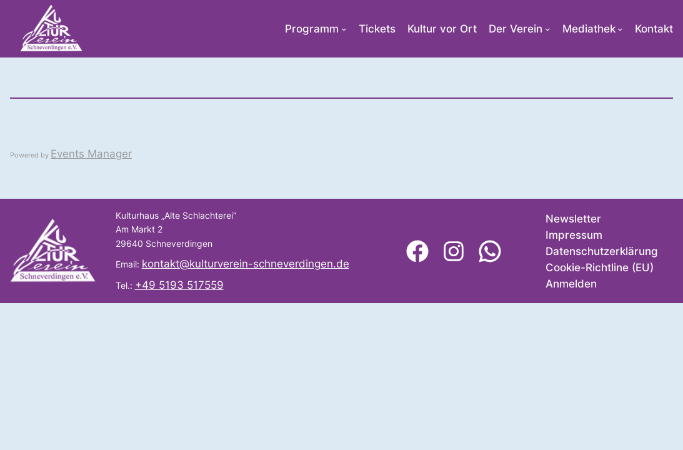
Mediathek (589, 28)
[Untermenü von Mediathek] (620, 29)
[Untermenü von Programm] (344, 29)
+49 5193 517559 (179, 285)
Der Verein (515, 28)
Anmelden (571, 284)
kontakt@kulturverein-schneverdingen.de (245, 264)
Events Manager (91, 154)
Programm (312, 28)
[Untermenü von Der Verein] (548, 29)
